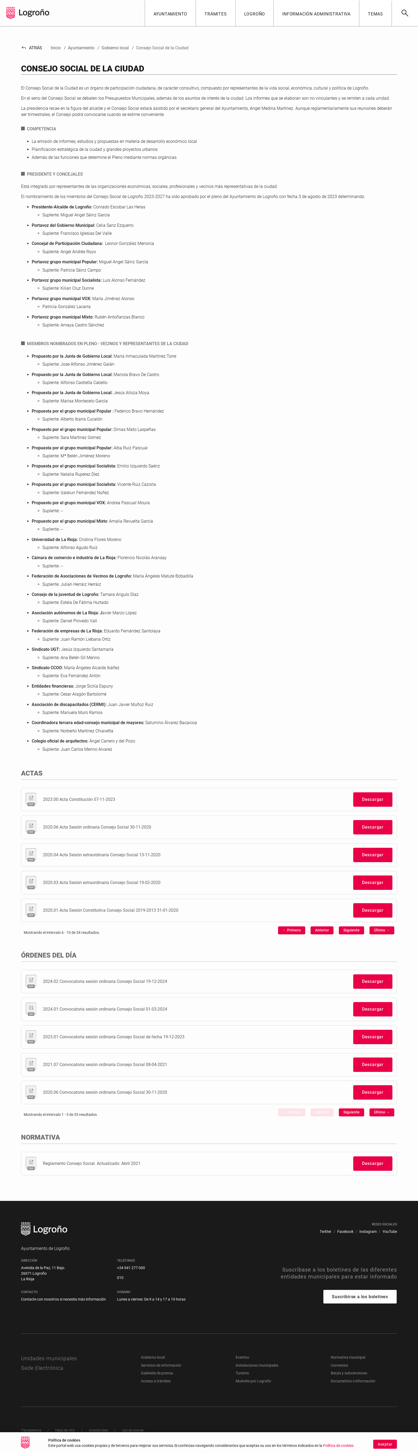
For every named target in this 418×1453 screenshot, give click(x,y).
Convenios (339, 1365)
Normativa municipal (348, 1357)
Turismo (242, 1373)
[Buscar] (405, 13)
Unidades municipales (49, 1358)
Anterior (322, 930)
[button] (170, 13)
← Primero (292, 930)
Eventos (242, 1357)
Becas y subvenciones (349, 1373)
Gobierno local (153, 1357)
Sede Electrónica (42, 1368)
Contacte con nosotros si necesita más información (63, 1299)
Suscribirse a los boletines (360, 1296)
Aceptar (385, 1446)
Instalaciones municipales (257, 1365)
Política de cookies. (339, 1448)
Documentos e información (353, 1381)
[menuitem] (325, 1231)
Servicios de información (161, 1365)
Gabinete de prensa (157, 1373)
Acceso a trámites (156, 1381)
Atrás (31, 47)
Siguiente (351, 930)
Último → (382, 930)
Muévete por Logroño (253, 1381)
